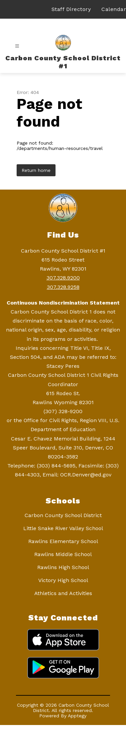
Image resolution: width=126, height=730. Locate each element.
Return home (36, 170)
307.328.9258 (63, 287)
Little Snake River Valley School (63, 528)
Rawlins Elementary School (63, 541)
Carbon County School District (63, 515)
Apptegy (77, 715)
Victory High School (63, 580)
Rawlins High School (63, 567)
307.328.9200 (63, 278)
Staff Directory (71, 9)
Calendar (113, 9)
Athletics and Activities (63, 593)
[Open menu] (17, 46)
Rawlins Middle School (63, 554)
